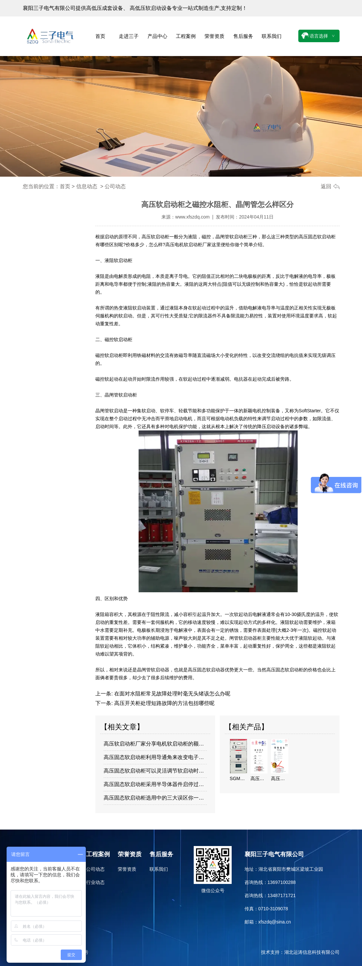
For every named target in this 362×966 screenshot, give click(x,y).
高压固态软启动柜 (317, 236)
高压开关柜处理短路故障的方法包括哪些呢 (163, 703)
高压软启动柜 (155, 236)
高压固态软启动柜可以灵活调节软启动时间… (155, 771)
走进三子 (129, 36)
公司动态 (95, 869)
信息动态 (86, 186)
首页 (100, 36)
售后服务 (243, 36)
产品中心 (157, 36)
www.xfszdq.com (192, 217)
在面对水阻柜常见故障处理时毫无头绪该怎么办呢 (171, 693)
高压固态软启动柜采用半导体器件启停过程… (155, 784)
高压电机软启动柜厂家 (188, 244)
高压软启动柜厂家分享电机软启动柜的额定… (155, 743)
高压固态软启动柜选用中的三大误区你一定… (155, 798)
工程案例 (186, 36)
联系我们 (271, 36)
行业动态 (95, 882)
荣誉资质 (214, 36)
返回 (326, 186)
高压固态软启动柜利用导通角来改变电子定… (155, 757)
